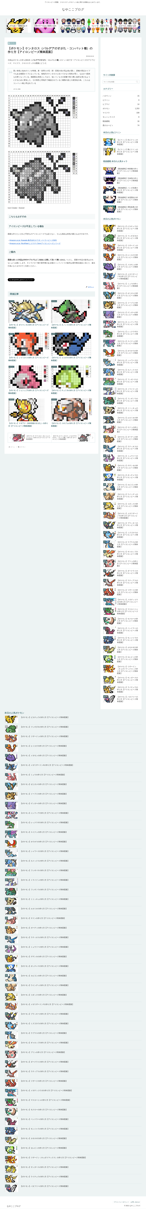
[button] (137, 82)
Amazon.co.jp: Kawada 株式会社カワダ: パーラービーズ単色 (33, 240)
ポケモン (11, 43)
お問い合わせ (134, 1202)
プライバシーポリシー (120, 1202)
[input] (121, 82)
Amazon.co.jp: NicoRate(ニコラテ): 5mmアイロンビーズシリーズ (34, 243)
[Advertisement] (121, 55)
